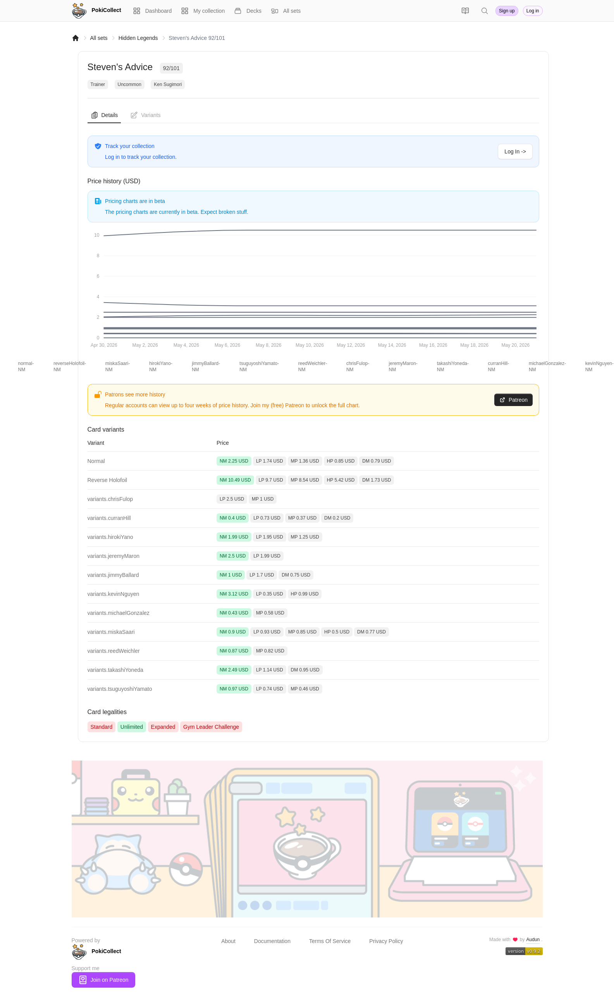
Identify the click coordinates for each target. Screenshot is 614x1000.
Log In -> (515, 151)
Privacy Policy (386, 941)
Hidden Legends (138, 38)
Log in (532, 11)
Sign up (507, 11)
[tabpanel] (313, 427)
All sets (99, 38)
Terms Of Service (330, 941)
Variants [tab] (145, 115)
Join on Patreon (103, 980)
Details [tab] (104, 115)
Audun (533, 939)
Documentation (272, 941)
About (228, 941)
